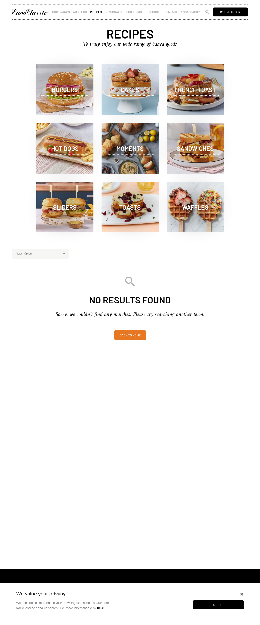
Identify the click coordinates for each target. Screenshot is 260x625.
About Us (80, 12)
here (100, 608)
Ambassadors (191, 12)
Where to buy (230, 12)
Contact (171, 12)
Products (154, 12)
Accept (218, 605)
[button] (242, 594)
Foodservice (134, 12)
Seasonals (113, 12)
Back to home (130, 335)
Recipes (96, 12)
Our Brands (61, 12)
